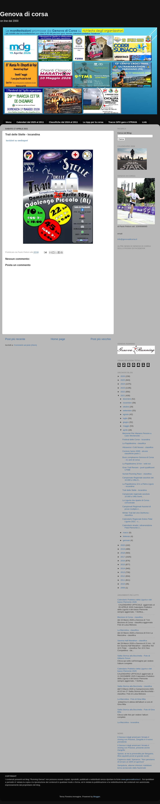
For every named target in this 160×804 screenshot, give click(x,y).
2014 (123, 568)
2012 (123, 576)
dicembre (127, 399)
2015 (123, 564)
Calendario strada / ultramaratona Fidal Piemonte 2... (137, 526)
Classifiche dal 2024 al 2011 (63, 122)
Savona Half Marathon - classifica (132, 640)
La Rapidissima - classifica (134, 443)
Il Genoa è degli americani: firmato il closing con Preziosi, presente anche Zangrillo (133, 747)
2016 (123, 561)
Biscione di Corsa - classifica (130, 617)
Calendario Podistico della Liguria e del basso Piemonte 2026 (134, 601)
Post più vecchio (101, 339)
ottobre (126, 407)
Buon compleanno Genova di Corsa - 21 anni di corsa (138, 458)
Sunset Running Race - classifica (136, 474)
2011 (123, 580)
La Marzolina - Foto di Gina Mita (131, 699)
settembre (127, 410)
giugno (126, 422)
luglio (125, 418)
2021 (123, 395)
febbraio (127, 536)
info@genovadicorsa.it (127, 239)
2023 (123, 388)
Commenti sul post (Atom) (25, 345)
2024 (123, 384)
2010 (123, 584)
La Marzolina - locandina (128, 722)
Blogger (96, 796)
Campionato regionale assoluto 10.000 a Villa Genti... (136, 495)
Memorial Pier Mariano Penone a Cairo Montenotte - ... (136, 434)
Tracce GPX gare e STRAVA (122, 122)
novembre (127, 403)
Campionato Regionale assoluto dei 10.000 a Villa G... (138, 479)
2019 (123, 549)
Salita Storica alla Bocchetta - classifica (134, 686)
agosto (126, 414)
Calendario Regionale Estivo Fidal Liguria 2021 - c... (137, 520)
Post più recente (15, 339)
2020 (123, 545)
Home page (58, 339)
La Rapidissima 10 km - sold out (136, 464)
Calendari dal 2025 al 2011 (30, 122)
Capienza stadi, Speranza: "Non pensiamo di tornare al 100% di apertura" (136, 760)
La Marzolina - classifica (128, 630)
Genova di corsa (24, 14)
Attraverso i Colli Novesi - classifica (137, 447)
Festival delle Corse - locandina (136, 439)
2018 (123, 553)
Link (144, 122)
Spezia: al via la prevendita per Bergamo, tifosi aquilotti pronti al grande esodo (135, 754)
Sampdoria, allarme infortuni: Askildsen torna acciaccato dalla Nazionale (134, 766)
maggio (126, 426)
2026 (123, 376)
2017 (123, 557)
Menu (8, 122)
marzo (126, 532)
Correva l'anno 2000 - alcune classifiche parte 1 (135, 452)
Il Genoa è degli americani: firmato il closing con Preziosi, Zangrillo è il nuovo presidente (135, 739)
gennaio (126, 540)
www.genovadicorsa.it (130, 779)
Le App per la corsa (93, 122)
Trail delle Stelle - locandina (134, 490)
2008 (123, 588)
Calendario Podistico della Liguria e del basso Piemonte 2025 (134, 670)
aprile (125, 430)
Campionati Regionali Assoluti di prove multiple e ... (136, 507)
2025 (123, 380)
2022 (123, 392)
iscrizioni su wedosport (17, 140)
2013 (123, 572)
